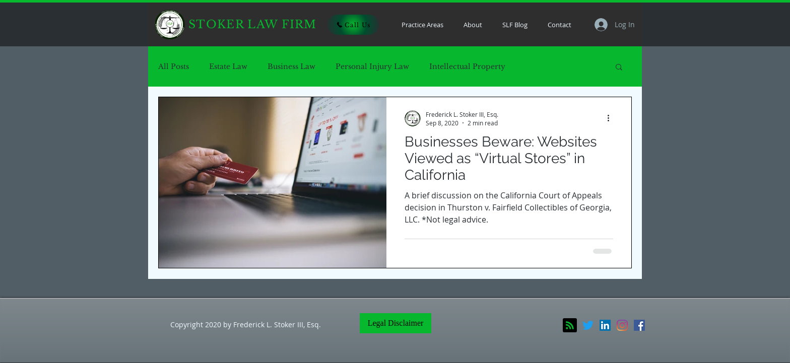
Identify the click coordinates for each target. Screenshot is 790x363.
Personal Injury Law (372, 66)
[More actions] (612, 118)
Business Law (291, 66)
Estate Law (228, 66)
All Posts (173, 66)
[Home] (169, 24)
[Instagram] (622, 325)
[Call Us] (353, 25)
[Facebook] (639, 325)
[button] (619, 67)
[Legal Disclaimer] (395, 323)
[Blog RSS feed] (570, 325)
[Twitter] (588, 325)
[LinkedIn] (605, 325)
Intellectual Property (467, 66)
